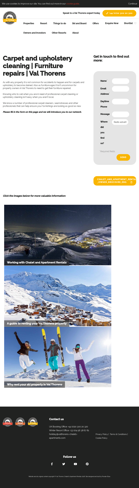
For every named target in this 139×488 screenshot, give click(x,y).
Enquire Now (111, 23)
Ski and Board (79, 23)
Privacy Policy (102, 434)
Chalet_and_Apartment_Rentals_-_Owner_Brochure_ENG (116, 180)
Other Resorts (59, 33)
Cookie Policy (101, 438)
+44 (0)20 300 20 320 (119, 13)
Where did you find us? (104, 133)
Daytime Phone (104, 104)
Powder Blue (106, 476)
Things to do (59, 23)
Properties (28, 23)
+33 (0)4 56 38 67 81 (79, 430)
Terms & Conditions (118, 434)
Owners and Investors (34, 33)
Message (105, 114)
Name (103, 80)
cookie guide (72, 3)
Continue (132, 3)
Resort (43, 23)
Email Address (105, 91)
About (75, 33)
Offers (96, 23)
